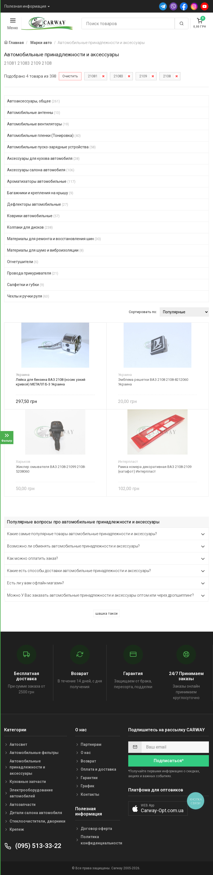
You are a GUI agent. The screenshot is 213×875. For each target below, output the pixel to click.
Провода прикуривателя (32, 273)
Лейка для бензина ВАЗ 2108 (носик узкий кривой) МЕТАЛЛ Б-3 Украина (50, 382)
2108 (167, 76)
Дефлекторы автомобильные (37, 204)
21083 (118, 76)
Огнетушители (22, 262)
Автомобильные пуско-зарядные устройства (51, 147)
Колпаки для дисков (30, 227)
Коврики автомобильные (33, 216)
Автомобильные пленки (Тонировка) (44, 135)
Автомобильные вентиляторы (38, 124)
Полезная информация (25, 6)
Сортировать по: (143, 312)
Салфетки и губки (25, 284)
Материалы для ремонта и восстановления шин (54, 239)
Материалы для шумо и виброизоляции (45, 250)
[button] (158, 808)
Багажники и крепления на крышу (40, 193)
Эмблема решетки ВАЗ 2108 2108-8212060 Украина (153, 382)
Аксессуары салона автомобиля (40, 170)
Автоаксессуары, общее (33, 101)
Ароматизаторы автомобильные (41, 181)
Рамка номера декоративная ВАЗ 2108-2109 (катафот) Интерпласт (154, 469)
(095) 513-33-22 (32, 846)
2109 (143, 76)
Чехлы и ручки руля (28, 296)
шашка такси (106, 613)
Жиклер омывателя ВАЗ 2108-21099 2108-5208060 (51, 469)
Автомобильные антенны (33, 112)
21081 (92, 76)
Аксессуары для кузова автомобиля (43, 158)
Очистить (70, 76)
